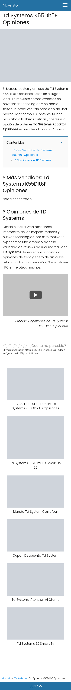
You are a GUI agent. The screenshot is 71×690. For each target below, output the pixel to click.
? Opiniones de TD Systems (32, 160)
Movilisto (10, 5)
